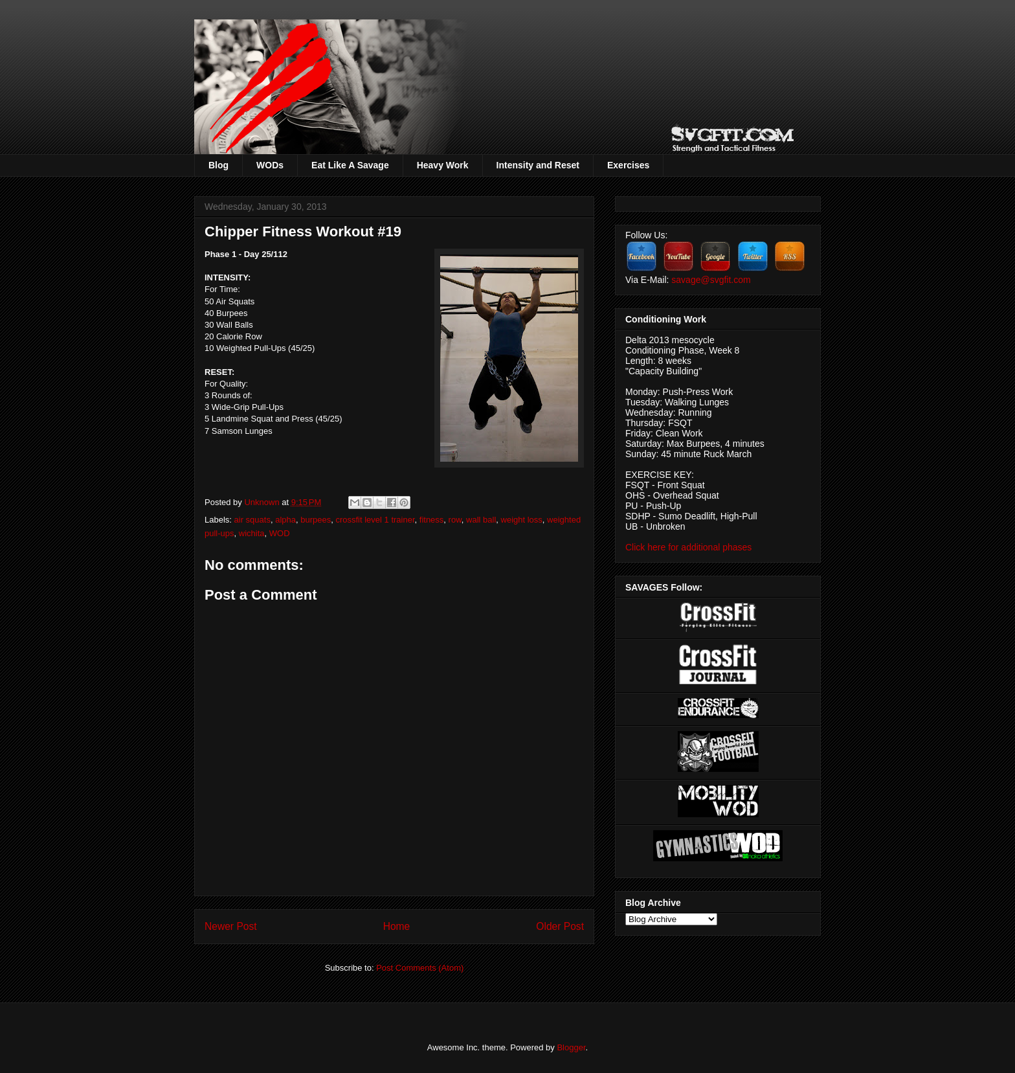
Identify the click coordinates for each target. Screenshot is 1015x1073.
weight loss (521, 520)
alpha (285, 520)
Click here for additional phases (688, 547)
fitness (431, 520)
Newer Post (231, 926)
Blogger (571, 1047)
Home (396, 926)
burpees (315, 520)
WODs (270, 165)
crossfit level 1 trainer (374, 520)
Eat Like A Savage (350, 165)
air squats (252, 520)
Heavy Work (443, 165)
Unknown (263, 502)
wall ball (481, 520)
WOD (279, 533)
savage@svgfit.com (710, 280)
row (455, 520)
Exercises (628, 165)
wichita (252, 533)
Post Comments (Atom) (419, 968)
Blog (218, 165)
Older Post (560, 926)
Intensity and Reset (537, 165)
